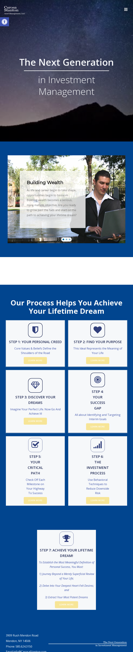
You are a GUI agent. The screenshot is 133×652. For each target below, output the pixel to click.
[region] (66, 199)
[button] (63, 239)
